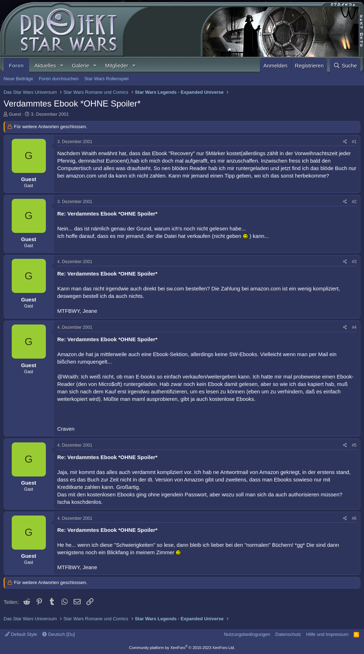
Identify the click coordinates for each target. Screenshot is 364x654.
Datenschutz (288, 634)
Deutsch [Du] (58, 634)
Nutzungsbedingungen (247, 634)
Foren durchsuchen (59, 78)
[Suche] (345, 65)
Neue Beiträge (18, 78)
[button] (61, 65)
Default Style (21, 634)
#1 (354, 141)
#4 (354, 327)
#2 (354, 201)
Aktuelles (45, 65)
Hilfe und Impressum (327, 634)
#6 (354, 518)
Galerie (80, 65)
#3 (354, 261)
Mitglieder (116, 65)
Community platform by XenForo (182, 647)
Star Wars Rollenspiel (106, 78)
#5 (354, 445)
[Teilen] (345, 142)
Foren (16, 65)
